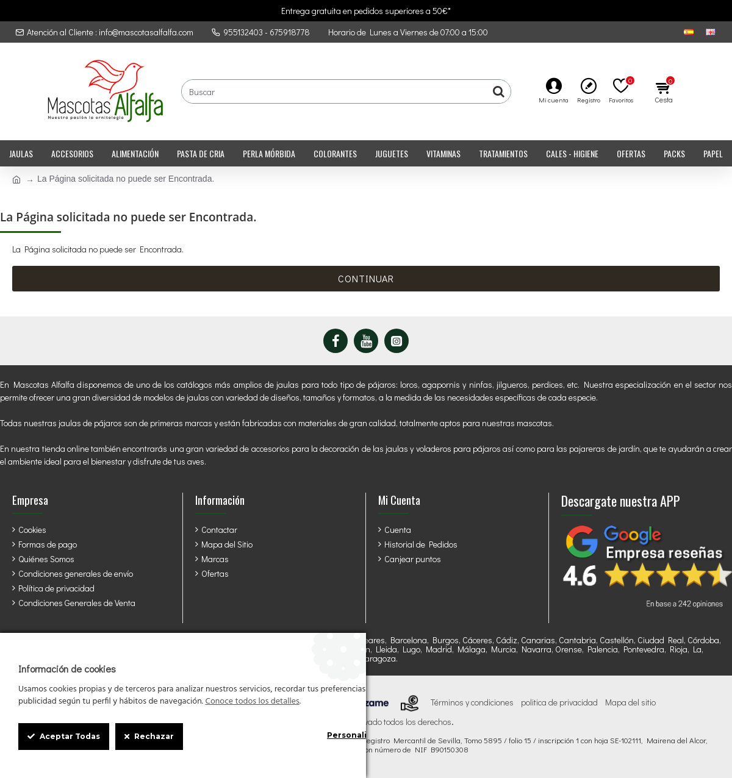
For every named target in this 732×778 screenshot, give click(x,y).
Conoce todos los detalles (252, 702)
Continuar (366, 278)
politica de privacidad (559, 702)
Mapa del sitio (630, 702)
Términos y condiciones (472, 702)
